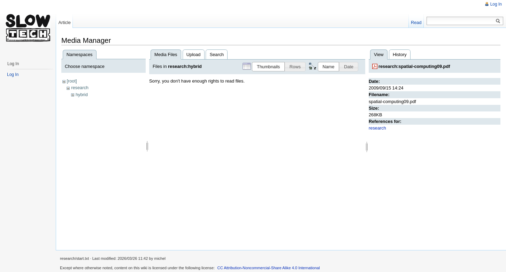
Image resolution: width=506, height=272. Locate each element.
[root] (72, 81)
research (80, 87)
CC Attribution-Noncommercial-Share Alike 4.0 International (268, 268)
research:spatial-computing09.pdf (414, 66)
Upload (193, 54)
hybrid (82, 94)
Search (217, 54)
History (400, 54)
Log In (496, 4)
